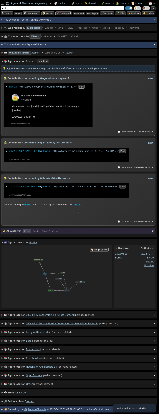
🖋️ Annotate (107, 13)
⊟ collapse (92, 13)
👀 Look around (31, 13)
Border (35, 52)
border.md (30, 78)
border (69, 52)
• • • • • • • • (72, 28)
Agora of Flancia (37, 409)
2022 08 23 (121, 253)
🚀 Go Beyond (63, 13)
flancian (13, 86)
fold (81, 87)
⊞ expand (79, 13)
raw (150, 78)
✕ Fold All (43, 61)
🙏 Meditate (133, 13)
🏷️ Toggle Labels (99, 249)
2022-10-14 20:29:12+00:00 (24, 151)
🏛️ (25, 409)
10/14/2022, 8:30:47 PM (23, 117)
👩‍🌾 (5, 78)
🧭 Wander (47, 13)
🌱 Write (120, 13)
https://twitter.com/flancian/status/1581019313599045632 (86, 151)
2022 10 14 (147, 253)
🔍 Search (7, 13)
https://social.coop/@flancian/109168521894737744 (48, 86)
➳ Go (17, 13)
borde (27, 204)
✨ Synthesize (150, 13)
